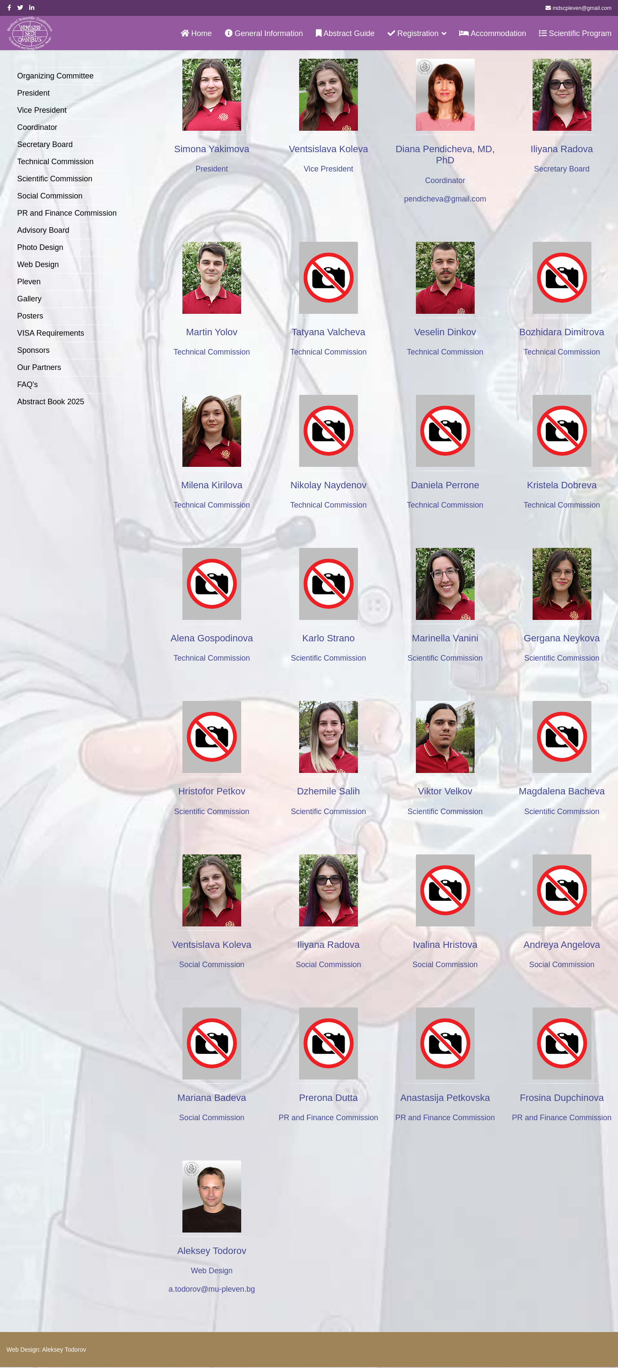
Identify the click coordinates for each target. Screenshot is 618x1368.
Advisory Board (43, 230)
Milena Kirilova (211, 485)
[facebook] (9, 7)
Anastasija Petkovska (445, 1098)
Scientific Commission (55, 178)
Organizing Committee (55, 76)
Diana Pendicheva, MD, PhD (445, 154)
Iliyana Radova (561, 149)
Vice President (42, 110)
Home (196, 33)
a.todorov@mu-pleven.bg (211, 1290)
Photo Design (40, 247)
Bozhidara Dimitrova (561, 332)
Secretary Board (45, 144)
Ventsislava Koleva (328, 149)
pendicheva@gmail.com (445, 199)
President (33, 93)
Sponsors (33, 350)
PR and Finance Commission (67, 213)
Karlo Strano (328, 638)
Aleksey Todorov (211, 1251)
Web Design (38, 264)
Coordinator (37, 127)
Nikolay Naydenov (329, 485)
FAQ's (27, 384)
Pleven (29, 281)
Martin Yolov (212, 332)
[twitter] (20, 7)
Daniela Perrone (445, 485)
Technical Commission (55, 161)
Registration (413, 33)
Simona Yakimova (211, 149)
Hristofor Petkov (211, 791)
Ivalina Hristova (445, 944)
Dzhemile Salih (328, 791)
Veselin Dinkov (445, 332)
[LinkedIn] (31, 7)
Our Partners (39, 367)
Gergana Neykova (562, 638)
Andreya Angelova (562, 944)
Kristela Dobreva (562, 485)
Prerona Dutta (328, 1098)
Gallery (29, 299)
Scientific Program (575, 33)
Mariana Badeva (211, 1098)
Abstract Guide (345, 33)
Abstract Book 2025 (51, 401)
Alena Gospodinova (211, 638)
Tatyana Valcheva (328, 332)
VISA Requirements (51, 333)
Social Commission (50, 196)
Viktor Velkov (445, 791)
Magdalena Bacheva (562, 791)
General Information (264, 33)
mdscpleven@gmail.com (582, 8)
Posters (30, 316)
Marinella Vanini (445, 638)
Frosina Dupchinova (562, 1098)
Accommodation (492, 33)
